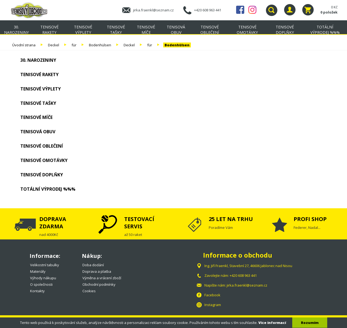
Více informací (272, 322)
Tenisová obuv (176, 29)
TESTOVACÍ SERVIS (139, 222)
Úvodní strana (24, 45)
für (74, 45)
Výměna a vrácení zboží (101, 277)
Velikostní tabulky (44, 264)
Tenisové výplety (83, 29)
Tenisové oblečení (209, 29)
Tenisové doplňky (285, 29)
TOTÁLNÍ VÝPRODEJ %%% (325, 29)
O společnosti (41, 284)
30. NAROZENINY (16, 29)
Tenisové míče (146, 29)
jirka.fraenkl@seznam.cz (153, 10)
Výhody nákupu (43, 277)
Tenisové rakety (49, 29)
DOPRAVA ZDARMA (52, 222)
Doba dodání (93, 264)
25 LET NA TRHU (231, 219)
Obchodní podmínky (98, 284)
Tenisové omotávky (247, 29)
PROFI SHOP (310, 219)
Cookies (89, 290)
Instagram (252, 10)
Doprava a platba (96, 271)
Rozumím (310, 322)
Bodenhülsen (100, 45)
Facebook (240, 10)
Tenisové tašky (116, 29)
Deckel (53, 45)
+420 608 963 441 (207, 10)
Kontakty (37, 290)
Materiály (38, 271)
